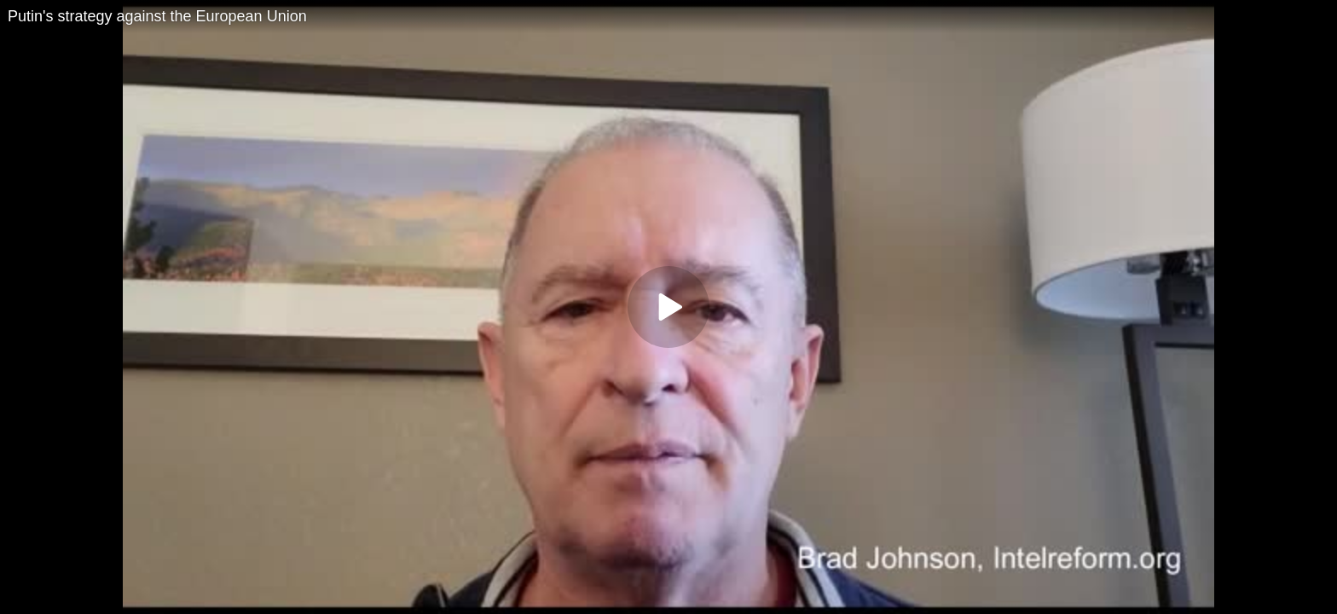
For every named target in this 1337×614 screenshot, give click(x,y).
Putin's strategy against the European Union (157, 16)
